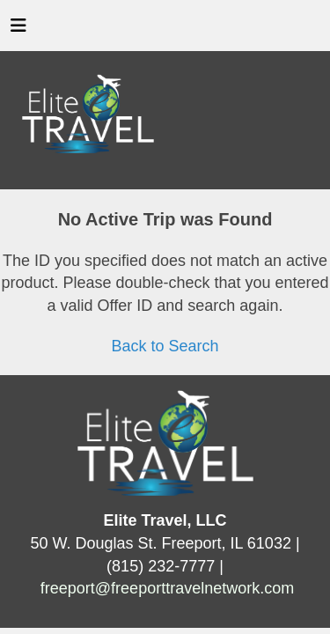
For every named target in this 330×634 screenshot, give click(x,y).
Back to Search (164, 346)
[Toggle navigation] (18, 30)
